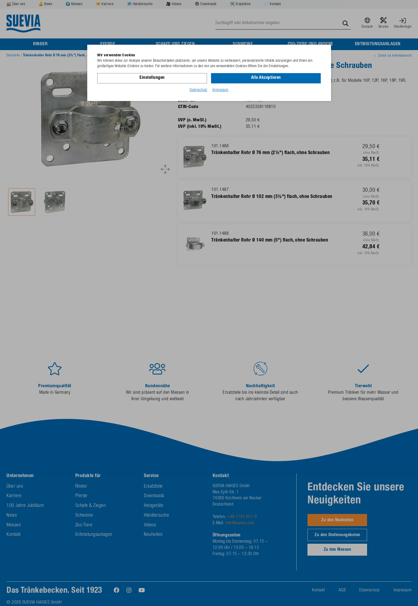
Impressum (220, 90)
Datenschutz (199, 90)
